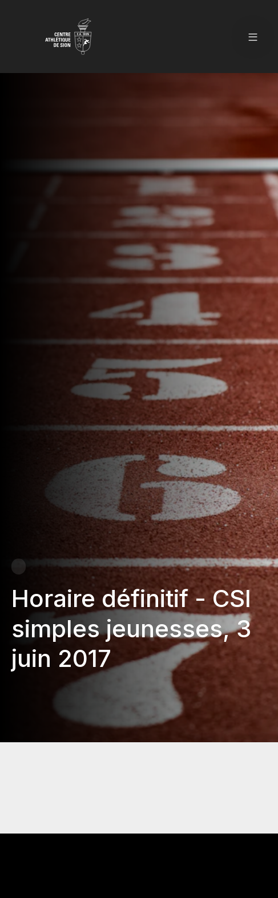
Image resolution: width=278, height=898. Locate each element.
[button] (253, 36)
